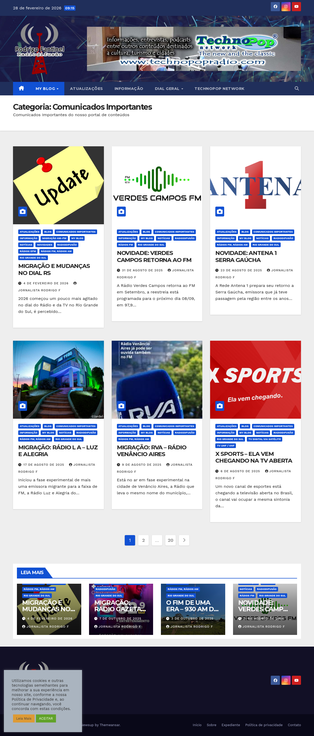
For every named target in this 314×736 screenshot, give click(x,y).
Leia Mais (24, 718)
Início (197, 725)
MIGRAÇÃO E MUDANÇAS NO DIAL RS (54, 269)
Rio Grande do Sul (33, 257)
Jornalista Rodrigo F (45, 626)
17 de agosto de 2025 (44, 464)
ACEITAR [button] (46, 718)
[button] (297, 88)
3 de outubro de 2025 (192, 618)
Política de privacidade (264, 725)
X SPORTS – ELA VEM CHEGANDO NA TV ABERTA (253, 457)
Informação (129, 88)
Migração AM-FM (54, 238)
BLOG (47, 231)
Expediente (231, 725)
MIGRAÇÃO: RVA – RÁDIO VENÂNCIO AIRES (151, 451)
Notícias (26, 244)
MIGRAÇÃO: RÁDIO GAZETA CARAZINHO (117, 609)
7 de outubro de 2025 (120, 618)
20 (170, 540)
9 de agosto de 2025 (142, 464)
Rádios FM (125, 244)
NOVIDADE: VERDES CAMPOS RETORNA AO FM (154, 256)
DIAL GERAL (168, 88)
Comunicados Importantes (76, 231)
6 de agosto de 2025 (241, 471)
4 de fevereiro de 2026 (46, 283)
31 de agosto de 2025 (143, 270)
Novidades (44, 244)
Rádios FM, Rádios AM (56, 251)
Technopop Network (219, 88)
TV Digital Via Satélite (264, 439)
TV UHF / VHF (225, 445)
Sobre (211, 725)
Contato (294, 725)
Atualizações (86, 88)
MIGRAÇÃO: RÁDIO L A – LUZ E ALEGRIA (58, 451)
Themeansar (110, 725)
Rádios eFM (28, 251)
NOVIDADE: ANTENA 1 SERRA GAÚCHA (245, 256)
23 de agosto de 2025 (242, 270)
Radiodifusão (67, 244)
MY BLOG (46, 88)
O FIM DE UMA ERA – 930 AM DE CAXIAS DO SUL (192, 609)
